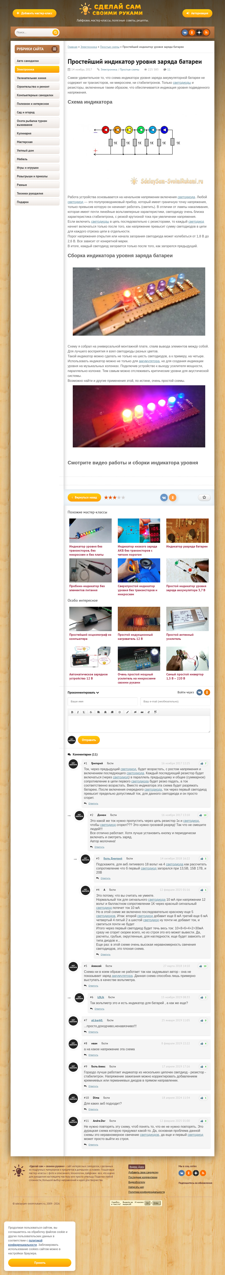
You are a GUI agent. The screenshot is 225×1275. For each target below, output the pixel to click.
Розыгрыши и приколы (32, 176)
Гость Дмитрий (113, 858)
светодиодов (105, 916)
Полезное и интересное (33, 104)
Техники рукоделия (30, 193)
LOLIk (100, 997)
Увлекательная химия (31, 78)
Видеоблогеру (136, 1182)
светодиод (75, 202)
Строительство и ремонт (33, 86)
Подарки (23, 202)
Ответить (93, 803)
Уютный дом (25, 150)
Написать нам (136, 1187)
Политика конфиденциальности (146, 1192)
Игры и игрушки (28, 168)
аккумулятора (149, 361)
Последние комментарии (142, 1177)
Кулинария (24, 133)
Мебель (22, 159)
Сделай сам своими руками (112, 9)
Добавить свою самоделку (143, 1172)
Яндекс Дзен (136, 1167)
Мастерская (25, 142)
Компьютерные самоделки (35, 95)
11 (169, 69)
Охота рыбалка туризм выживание (32, 123)
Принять (39, 1263)
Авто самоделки (28, 61)
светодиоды (182, 82)
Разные (22, 185)
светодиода (186, 197)
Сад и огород (26, 112)
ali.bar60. (97, 1020)
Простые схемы (129, 69)
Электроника (25, 69)
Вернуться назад (84, 497)
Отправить (89, 740)
